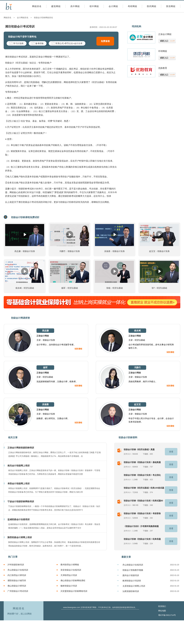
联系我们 (162, 606)
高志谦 (45, 330)
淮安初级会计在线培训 (70, 570)
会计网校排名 (22, 17)
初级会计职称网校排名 (43, 17)
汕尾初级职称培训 (130, 591)
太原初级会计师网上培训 (133, 586)
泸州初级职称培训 (16, 564)
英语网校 (170, 6)
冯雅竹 (137, 367)
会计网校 (113, 6)
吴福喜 (45, 404)
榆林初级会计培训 (68, 586)
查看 (171, 451)
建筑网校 (56, 6)
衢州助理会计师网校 (69, 564)
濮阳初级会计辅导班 (17, 580)
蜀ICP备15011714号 (167, 615)
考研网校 (132, 6)
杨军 (45, 367)
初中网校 (94, 6)
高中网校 (75, 6)
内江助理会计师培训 (17, 575)
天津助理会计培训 (68, 575)
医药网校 (151, 6)
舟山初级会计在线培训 (18, 570)
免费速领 (105, 41)
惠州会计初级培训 (130, 575)
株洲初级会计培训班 (131, 580)
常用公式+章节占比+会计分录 (67, 43)
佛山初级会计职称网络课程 (72, 580)
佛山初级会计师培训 (17, 586)
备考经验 (38, 43)
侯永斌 (137, 330)
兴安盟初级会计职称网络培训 (73, 591)
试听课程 (78, 349)
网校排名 (37, 6)
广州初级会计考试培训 (18, 591)
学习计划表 (17, 43)
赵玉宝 (137, 404)
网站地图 (162, 611)
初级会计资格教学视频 (132, 570)
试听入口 (164, 41)
